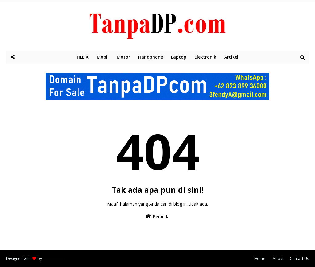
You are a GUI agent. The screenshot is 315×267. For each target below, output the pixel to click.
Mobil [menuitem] (103, 57)
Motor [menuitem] (123, 57)
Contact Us (299, 258)
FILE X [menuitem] (83, 57)
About (278, 258)
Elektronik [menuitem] (205, 57)
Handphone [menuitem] (150, 57)
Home (259, 258)
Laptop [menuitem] (178, 57)
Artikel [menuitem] (231, 57)
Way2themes (54, 258)
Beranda (157, 216)
